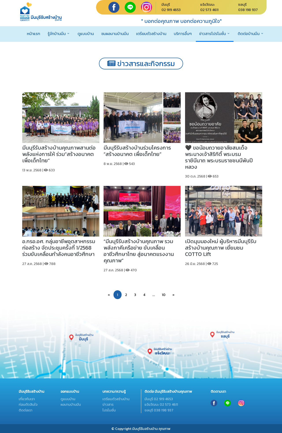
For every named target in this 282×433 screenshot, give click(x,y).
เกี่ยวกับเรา (27, 399)
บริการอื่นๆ (183, 34)
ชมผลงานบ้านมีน (115, 34)
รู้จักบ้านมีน (57, 34)
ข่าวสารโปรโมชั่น (212, 34)
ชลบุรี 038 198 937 (159, 410)
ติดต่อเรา (25, 410)
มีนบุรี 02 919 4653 (159, 399)
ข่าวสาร (107, 404)
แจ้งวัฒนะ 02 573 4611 (161, 404)
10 (163, 294)
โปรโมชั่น (109, 410)
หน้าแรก (33, 34)
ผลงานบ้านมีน (71, 404)
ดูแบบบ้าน (86, 34)
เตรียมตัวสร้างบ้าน (151, 34)
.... (153, 294)
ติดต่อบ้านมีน (249, 34)
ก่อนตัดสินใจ (28, 404)
